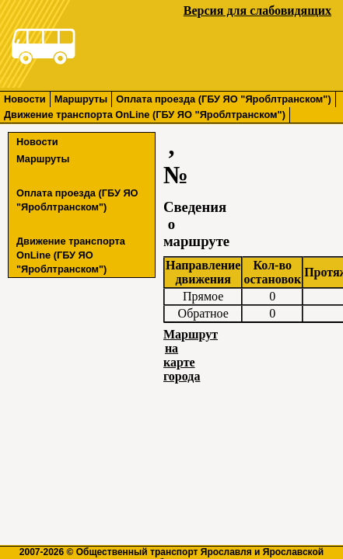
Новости (25, 99)
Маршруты (81, 99)
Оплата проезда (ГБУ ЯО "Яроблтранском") (223, 99)
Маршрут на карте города (190, 355)
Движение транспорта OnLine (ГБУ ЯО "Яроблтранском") (144, 114)
